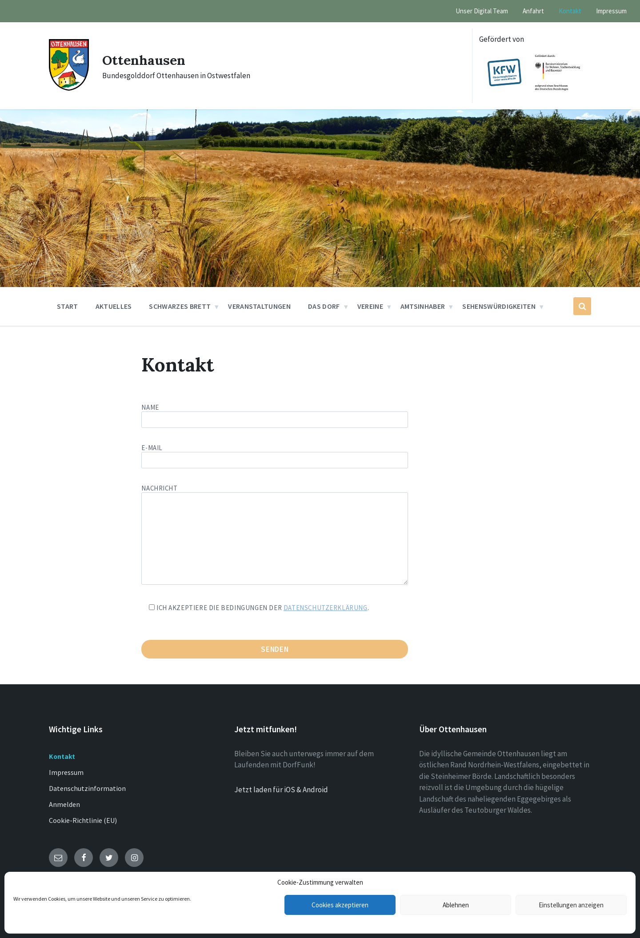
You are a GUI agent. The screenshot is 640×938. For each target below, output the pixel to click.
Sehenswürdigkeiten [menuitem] (499, 306)
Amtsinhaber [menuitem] (422, 306)
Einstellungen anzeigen (571, 905)
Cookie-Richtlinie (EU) (83, 820)
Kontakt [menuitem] (570, 11)
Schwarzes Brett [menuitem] (180, 306)
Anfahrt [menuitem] (533, 11)
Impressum (66, 772)
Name (319, 415)
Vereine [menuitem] (370, 306)
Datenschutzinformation (87, 788)
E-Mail (274, 453)
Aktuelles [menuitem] (114, 306)
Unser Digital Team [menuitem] (482, 11)
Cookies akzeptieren (340, 905)
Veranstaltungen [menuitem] (259, 306)
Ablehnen (456, 905)
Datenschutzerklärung (326, 607)
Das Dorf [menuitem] (324, 306)
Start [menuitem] (67, 306)
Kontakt (62, 756)
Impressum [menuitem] (611, 11)
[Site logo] (69, 88)
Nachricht (274, 535)
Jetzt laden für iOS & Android (281, 789)
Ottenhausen (143, 60)
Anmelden (64, 804)
